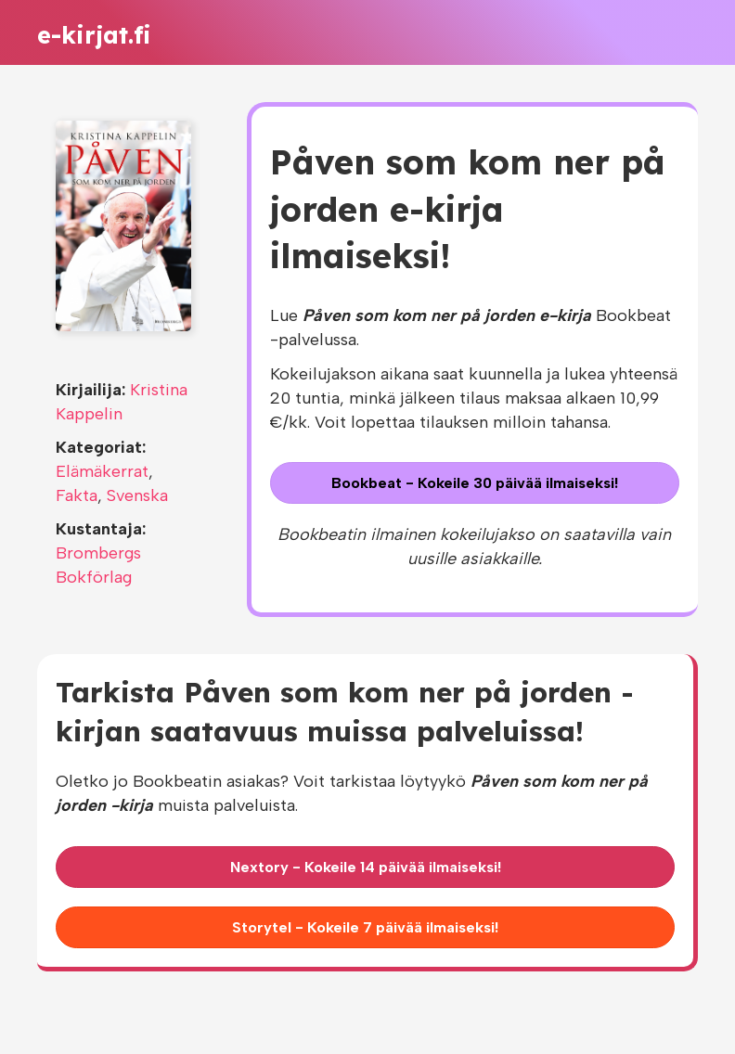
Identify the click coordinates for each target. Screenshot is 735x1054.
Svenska (137, 495)
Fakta (76, 495)
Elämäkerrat (102, 471)
